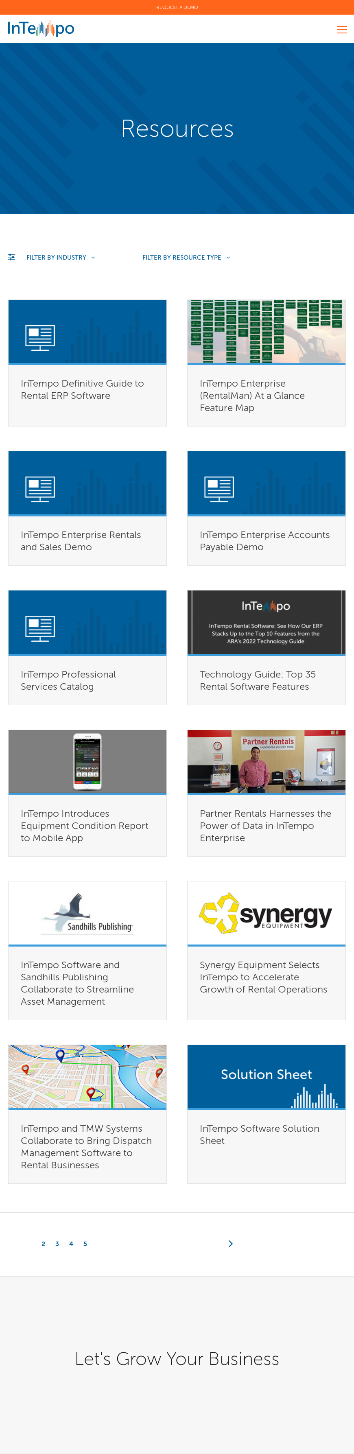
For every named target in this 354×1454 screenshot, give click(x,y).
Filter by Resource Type (186, 257)
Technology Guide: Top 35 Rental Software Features (258, 680)
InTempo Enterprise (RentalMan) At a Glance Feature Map (252, 395)
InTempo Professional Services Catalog (68, 680)
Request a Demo (177, 7)
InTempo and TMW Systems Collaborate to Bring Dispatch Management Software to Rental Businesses (86, 1146)
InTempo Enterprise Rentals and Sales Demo (81, 541)
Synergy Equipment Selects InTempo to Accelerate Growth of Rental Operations (264, 977)
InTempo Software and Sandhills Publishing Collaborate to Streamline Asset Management (77, 983)
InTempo (41, 28)
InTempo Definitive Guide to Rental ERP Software (82, 389)
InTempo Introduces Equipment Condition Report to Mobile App (85, 825)
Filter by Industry (60, 257)
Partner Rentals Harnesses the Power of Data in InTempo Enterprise (265, 825)
